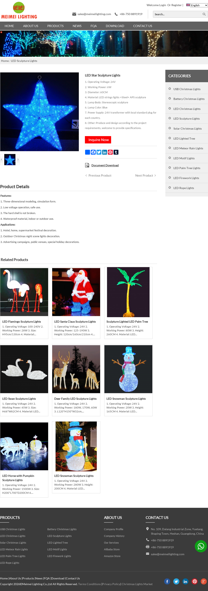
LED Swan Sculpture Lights (19, 398)
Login (162, 5)
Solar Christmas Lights (187, 128)
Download (115, 26)
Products (55, 26)
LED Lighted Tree (184, 138)
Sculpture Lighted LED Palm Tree (127, 321)
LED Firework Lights (186, 178)
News (77, 26)
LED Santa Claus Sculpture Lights (75, 321)
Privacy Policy (111, 584)
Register (176, 5)
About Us (30, 26)
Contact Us (142, 26)
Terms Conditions (89, 584)
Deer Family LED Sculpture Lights (75, 398)
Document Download (105, 165)
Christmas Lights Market (137, 584)
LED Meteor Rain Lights (188, 148)
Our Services (111, 542)
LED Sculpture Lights (186, 118)
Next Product (144, 175)
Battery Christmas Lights (189, 99)
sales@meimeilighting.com (94, 14)
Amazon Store (112, 556)
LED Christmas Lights (186, 108)
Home (9, 26)
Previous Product (100, 175)
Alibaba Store (112, 549)
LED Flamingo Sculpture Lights (21, 321)
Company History (114, 535)
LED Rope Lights (183, 188)
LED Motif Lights (184, 158)
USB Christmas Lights (186, 89)
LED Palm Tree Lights (186, 168)
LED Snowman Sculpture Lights (126, 398)
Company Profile (113, 529)
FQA (94, 26)
